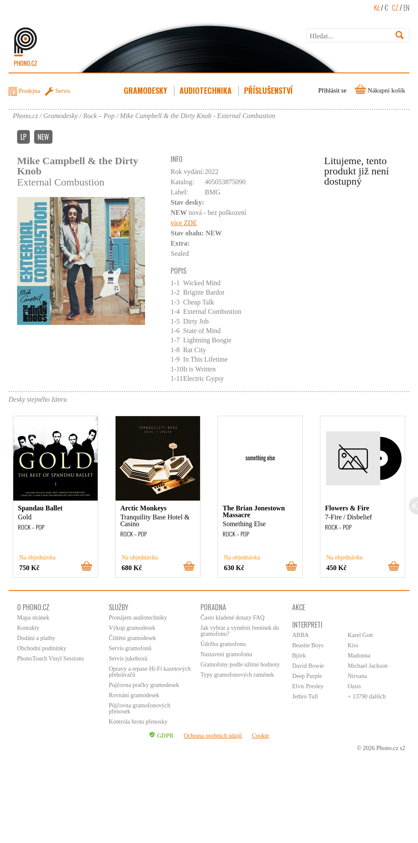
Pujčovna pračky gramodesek (144, 685)
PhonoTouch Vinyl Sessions (50, 658)
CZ (395, 8)
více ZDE (184, 222)
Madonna (359, 655)
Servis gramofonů (130, 648)
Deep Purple (307, 676)
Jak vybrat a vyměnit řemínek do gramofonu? (239, 631)
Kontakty (28, 628)
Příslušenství (269, 90)
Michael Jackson (368, 666)
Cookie (260, 736)
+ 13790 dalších (367, 696)
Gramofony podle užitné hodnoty (240, 664)
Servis (62, 91)
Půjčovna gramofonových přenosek (139, 708)
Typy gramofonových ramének (237, 675)
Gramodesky (146, 90)
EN (406, 8)
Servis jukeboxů (128, 658)
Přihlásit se (332, 90)
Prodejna (29, 91)
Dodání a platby (36, 638)
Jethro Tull (305, 696)
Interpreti (307, 624)
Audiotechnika (206, 90)
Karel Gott (360, 635)
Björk (299, 655)
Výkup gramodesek (132, 628)
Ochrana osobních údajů (213, 736)
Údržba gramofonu (223, 644)
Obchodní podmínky (42, 648)
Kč (377, 8)
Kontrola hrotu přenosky (138, 721)
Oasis (354, 686)
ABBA (300, 635)
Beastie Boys (308, 645)
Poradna (213, 607)
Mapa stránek (33, 617)
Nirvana (357, 676)
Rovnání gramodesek (134, 695)
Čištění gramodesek (132, 638)
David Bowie (308, 666)
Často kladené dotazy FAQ (232, 617)
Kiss (353, 645)
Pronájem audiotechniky (138, 617)
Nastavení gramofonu (226, 654)
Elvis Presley (308, 686)
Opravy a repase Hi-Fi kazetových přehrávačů (150, 672)
